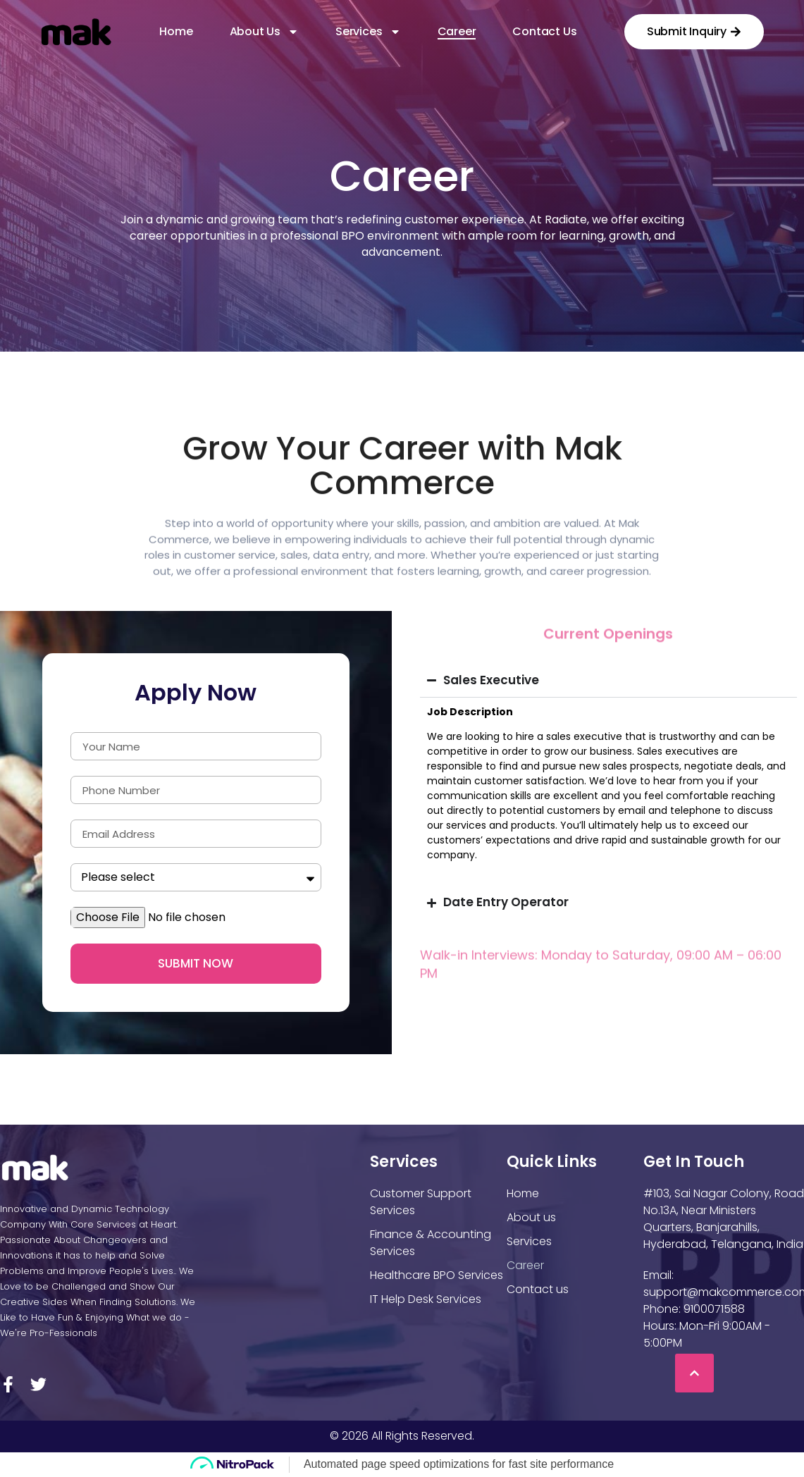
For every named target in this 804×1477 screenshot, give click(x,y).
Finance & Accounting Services (430, 1242)
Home (175, 31)
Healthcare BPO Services (436, 1275)
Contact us (544, 31)
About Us (264, 31)
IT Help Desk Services (425, 1299)
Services (367, 31)
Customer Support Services (420, 1201)
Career (457, 31)
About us (531, 1217)
